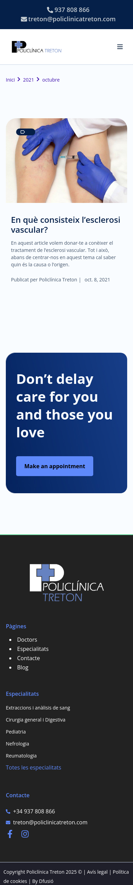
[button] (120, 46)
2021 (28, 79)
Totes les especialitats (33, 767)
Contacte (28, 658)
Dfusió (46, 881)
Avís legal (97, 872)
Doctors (27, 639)
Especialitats (33, 649)
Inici (10, 79)
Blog (22, 667)
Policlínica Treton (58, 279)
